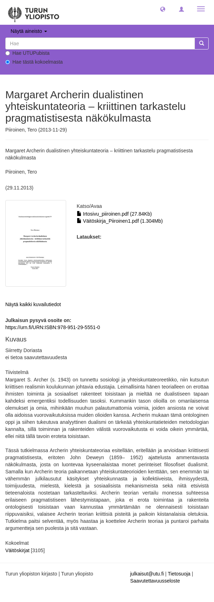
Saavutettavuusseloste (155, 581)
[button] (162, 9)
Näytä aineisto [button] (29, 31)
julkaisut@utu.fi (147, 574)
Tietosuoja (179, 574)
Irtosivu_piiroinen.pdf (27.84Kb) (114, 214)
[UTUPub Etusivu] (33, 12)
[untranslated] (100, 43)
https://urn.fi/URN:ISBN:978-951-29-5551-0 (52, 327)
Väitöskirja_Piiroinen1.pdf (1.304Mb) (120, 221)
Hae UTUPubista (27, 53)
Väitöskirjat (17, 550)
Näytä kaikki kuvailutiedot (33, 304)
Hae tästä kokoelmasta (34, 62)
